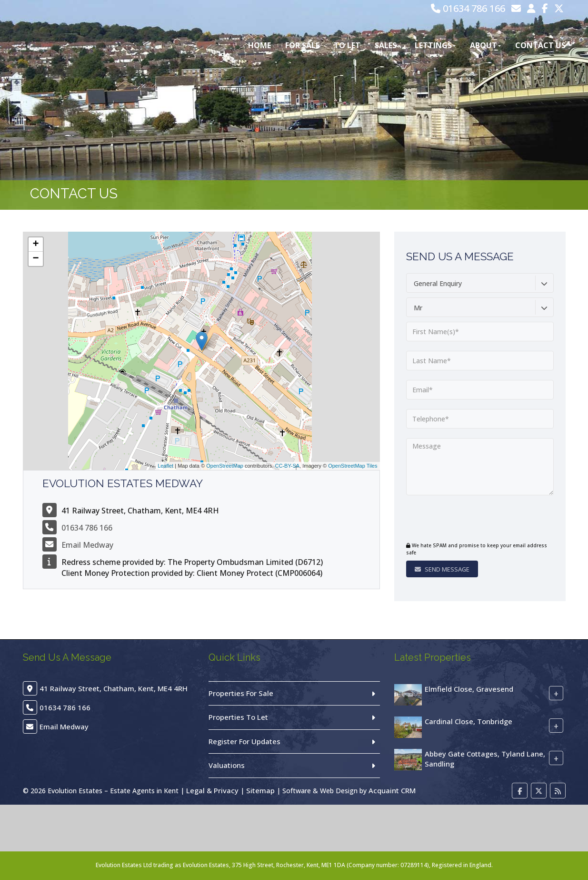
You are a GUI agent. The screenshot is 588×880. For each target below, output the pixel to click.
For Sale (302, 45)
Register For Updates (244, 741)
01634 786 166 (468, 8)
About (485, 45)
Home (259, 45)
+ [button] (35, 244)
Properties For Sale (241, 693)
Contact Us (540, 45)
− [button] (35, 259)
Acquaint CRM (392, 790)
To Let (347, 45)
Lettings (435, 45)
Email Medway (87, 545)
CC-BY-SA (287, 466)
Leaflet (165, 466)
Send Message (442, 569)
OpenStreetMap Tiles (352, 466)
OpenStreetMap (224, 466)
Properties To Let (238, 717)
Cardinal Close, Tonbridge (468, 721)
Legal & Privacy (212, 790)
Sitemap (260, 790)
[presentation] (464, 519)
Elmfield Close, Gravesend (469, 689)
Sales (387, 45)
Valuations (227, 765)
